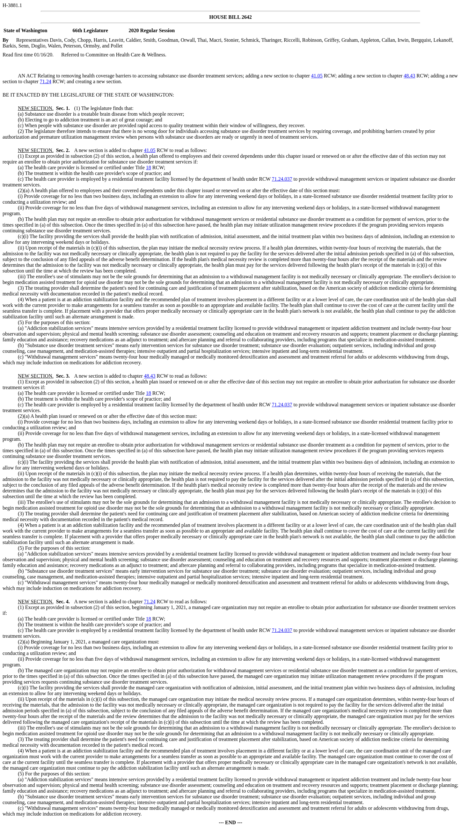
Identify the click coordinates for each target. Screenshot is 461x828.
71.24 (45, 81)
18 (148, 167)
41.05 (317, 75)
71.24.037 (282, 179)
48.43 (409, 75)
